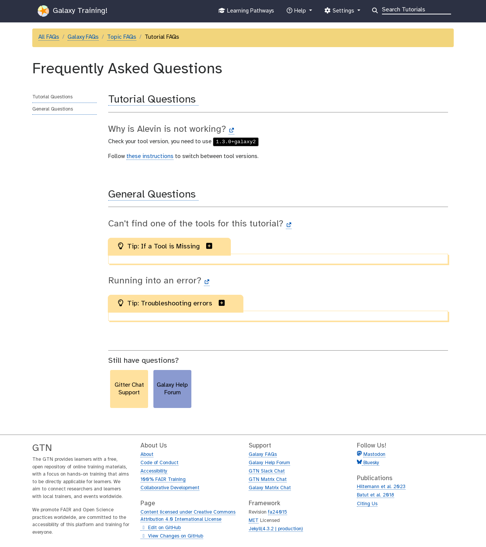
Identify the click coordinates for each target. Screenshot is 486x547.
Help (297, 12)
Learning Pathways (246, 12)
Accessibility (153, 471)
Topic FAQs (121, 37)
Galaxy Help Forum (269, 462)
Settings (340, 12)
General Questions (52, 109)
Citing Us (367, 503)
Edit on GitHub (160, 528)
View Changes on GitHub (171, 536)
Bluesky (370, 462)
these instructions (150, 156)
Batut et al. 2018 (375, 495)
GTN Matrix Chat (268, 479)
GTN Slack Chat (267, 471)
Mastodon (374, 454)
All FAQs (48, 37)
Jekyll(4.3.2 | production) (276, 528)
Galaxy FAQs (83, 37)
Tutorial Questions (52, 97)
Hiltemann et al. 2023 (381, 486)
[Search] (416, 9)
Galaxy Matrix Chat (270, 487)
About (146, 454)
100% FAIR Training (163, 479)
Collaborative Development (169, 487)
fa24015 (277, 512)
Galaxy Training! (72, 11)
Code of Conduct (159, 462)
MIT (254, 520)
